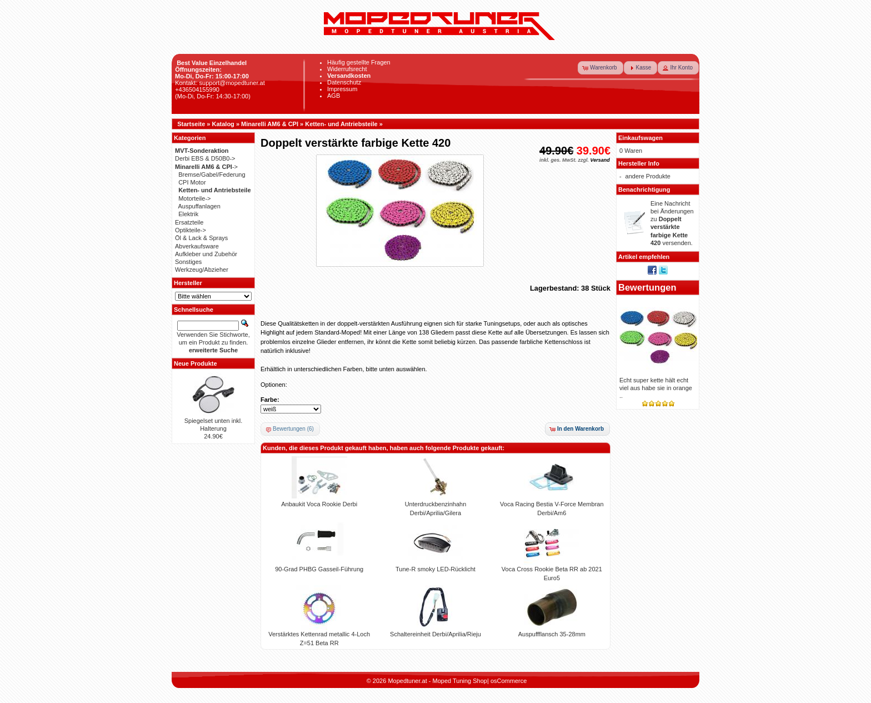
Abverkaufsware (197, 246)
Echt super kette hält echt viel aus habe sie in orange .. (655, 388)
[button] (600, 67)
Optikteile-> (190, 230)
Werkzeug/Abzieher (201, 269)
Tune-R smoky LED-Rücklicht (435, 569)
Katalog (223, 124)
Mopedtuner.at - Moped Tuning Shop (437, 680)
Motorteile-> (194, 198)
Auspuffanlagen (199, 206)
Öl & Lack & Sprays (201, 238)
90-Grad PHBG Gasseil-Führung (319, 569)
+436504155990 (197, 89)
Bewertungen (647, 287)
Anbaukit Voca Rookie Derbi (319, 504)
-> (206, 166)
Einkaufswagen (640, 137)
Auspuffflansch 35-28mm (551, 634)
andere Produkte (647, 176)
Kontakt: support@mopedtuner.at (220, 82)
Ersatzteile (189, 222)
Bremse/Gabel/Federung (211, 174)
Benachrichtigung (644, 189)
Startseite (191, 124)
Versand (600, 160)
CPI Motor (192, 182)
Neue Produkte (195, 363)
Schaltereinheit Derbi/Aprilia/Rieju (435, 634)
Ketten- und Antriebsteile (341, 124)
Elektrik (188, 214)
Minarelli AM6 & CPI (269, 124)
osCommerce (508, 680)
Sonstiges (188, 261)
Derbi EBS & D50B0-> (205, 158)
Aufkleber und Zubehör (206, 254)
